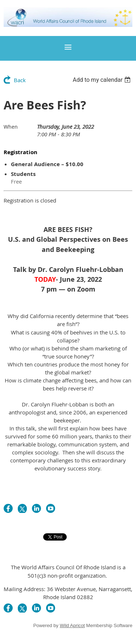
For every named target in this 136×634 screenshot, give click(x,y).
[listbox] (102, 79)
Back (20, 80)
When (11, 126)
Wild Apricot (72, 625)
